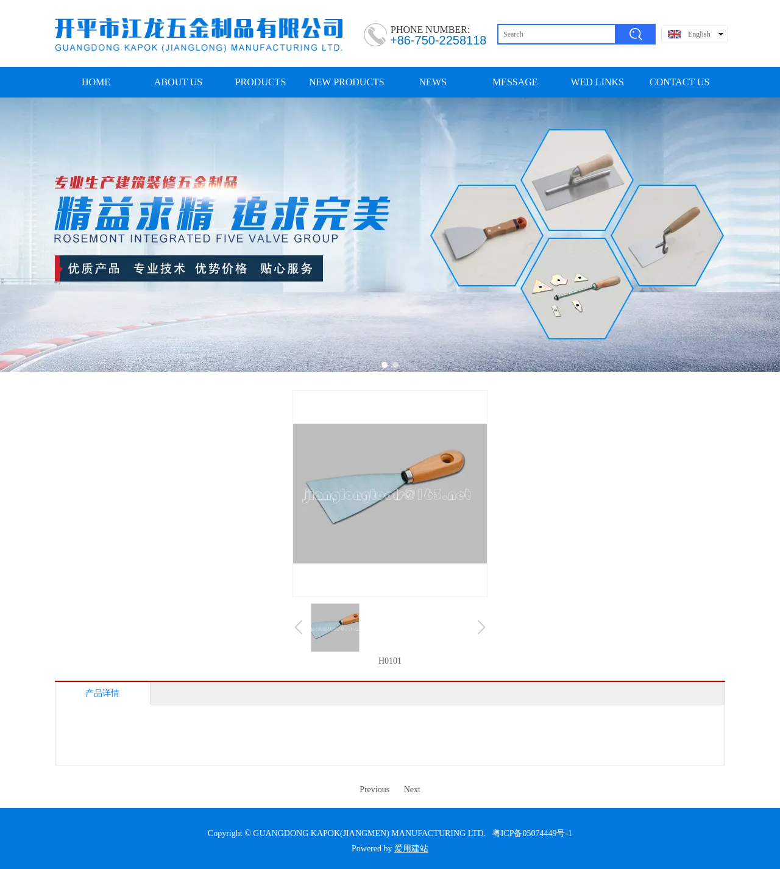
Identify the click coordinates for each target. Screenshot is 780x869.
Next (412, 789)
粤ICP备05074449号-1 (532, 833)
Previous (374, 789)
